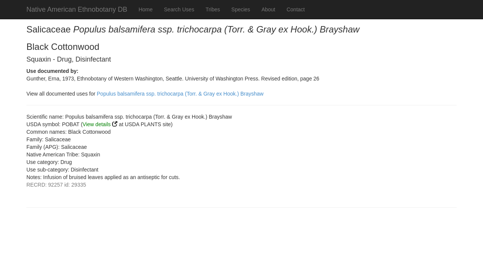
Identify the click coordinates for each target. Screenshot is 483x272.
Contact (295, 9)
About (268, 9)
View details (97, 124)
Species (240, 9)
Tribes (213, 9)
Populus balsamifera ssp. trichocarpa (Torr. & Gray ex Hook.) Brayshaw (180, 94)
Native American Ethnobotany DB (76, 9)
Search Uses (179, 9)
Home (145, 9)
